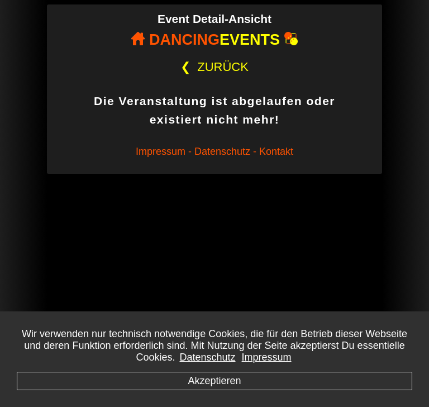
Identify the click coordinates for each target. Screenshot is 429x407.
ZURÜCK (214, 67)
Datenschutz (207, 357)
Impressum (267, 357)
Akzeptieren (214, 380)
